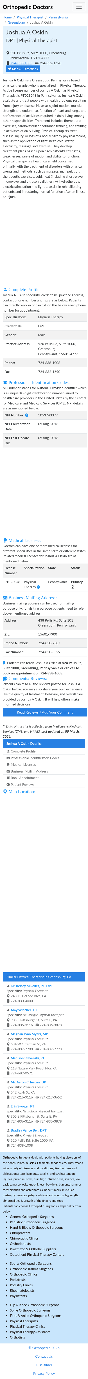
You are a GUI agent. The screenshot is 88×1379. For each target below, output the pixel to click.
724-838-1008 (21, 63)
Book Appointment (23, 778)
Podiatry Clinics (21, 1285)
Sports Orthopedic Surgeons (31, 1263)
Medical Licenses (21, 764)
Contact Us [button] (44, 1356)
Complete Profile (21, 751)
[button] (26, 415)
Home (7, 17)
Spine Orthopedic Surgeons (30, 1310)
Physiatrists (18, 1296)
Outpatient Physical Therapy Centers (37, 1254)
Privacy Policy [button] (44, 1373)
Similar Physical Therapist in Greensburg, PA (39, 977)
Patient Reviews (20, 784)
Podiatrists (17, 1280)
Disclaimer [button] (44, 1365)
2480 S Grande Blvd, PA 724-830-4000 (30, 993)
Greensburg (16, 22)
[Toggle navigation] (79, 6)
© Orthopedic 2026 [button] (44, 1347)
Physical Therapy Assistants (30, 1332)
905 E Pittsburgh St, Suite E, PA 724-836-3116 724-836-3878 (35, 1017)
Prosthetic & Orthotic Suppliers (33, 1249)
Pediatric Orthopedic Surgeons (32, 1222)
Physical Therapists (24, 1321)
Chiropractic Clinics (24, 1238)
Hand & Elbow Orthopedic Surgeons (36, 1227)
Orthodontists (20, 1244)
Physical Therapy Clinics (27, 1326)
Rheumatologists (22, 1290)
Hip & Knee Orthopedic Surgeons (34, 1305)
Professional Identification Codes (33, 758)
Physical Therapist (30, 17)
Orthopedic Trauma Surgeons (31, 1269)
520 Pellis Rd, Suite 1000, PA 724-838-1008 (30, 1138)
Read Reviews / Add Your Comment (45, 712)
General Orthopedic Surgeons (32, 1217)
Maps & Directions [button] (23, 69)
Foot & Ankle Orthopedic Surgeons (35, 1316)
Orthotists (17, 1337)
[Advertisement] (42, 242)
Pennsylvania (58, 17)
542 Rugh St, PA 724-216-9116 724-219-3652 (34, 1089)
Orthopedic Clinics (23, 1274)
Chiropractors (20, 1233)
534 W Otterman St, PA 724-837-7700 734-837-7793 (34, 1041)
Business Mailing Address (27, 771)
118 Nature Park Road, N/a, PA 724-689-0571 (31, 1065)
